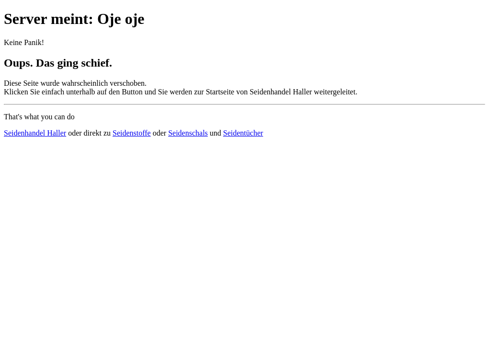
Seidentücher (243, 133)
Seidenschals (188, 133)
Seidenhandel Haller (35, 133)
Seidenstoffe (132, 133)
